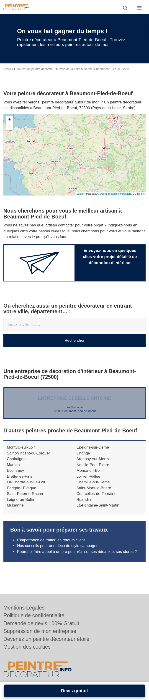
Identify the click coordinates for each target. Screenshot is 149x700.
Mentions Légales (23, 608)
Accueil (8, 69)
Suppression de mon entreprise (39, 631)
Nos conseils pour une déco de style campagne (57, 546)
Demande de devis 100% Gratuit (41, 623)
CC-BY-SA (138, 193)
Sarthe (88, 69)
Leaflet (80, 193)
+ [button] (9, 119)
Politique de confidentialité (33, 615)
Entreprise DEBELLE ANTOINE (74, 398)
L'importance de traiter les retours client (51, 540)
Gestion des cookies (27, 647)
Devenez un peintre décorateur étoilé (46, 639)
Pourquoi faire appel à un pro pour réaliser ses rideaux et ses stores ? (77, 551)
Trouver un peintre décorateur (36, 69)
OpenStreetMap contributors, (116, 193)
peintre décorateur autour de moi (70, 102)
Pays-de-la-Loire (69, 69)
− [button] (9, 126)
